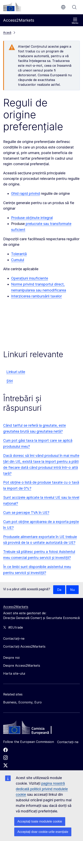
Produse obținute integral (32, 218)
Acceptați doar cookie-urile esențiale (42, 831)
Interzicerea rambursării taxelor (36, 296)
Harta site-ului (14, 673)
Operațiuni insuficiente (29, 278)
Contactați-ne (67, 742)
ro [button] (63, 7)
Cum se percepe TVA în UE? (26, 512)
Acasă (7, 32)
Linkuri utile (15, 372)
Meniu (75, 20)
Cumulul (17, 260)
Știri (9, 381)
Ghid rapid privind (25, 193)
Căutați (74, 7)
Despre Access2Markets (21, 665)
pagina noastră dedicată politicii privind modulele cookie (42, 789)
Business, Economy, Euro (22, 702)
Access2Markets (15, 607)
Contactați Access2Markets (24, 646)
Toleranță (19, 254)
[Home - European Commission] (31, 728)
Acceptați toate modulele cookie (39, 821)
